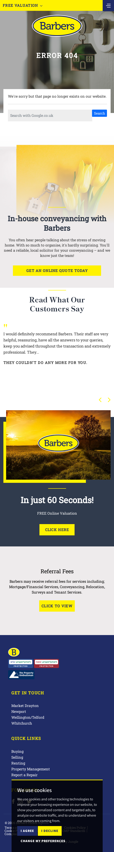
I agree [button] (27, 831)
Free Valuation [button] (22, 5)
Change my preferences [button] (43, 841)
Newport (18, 711)
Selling (17, 757)
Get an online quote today (57, 270)
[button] (100, 400)
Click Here (57, 529)
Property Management (30, 769)
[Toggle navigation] (108, 5)
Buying (17, 751)
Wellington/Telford (27, 717)
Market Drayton (25, 705)
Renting (18, 763)
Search (99, 113)
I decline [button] (49, 831)
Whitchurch (21, 723)
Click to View (57, 605)
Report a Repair (24, 774)
